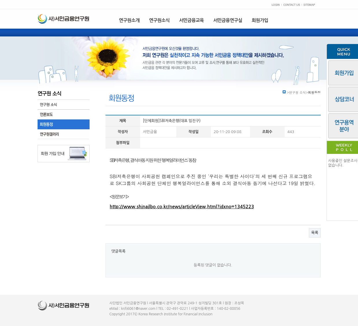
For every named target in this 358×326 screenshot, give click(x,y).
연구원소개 (129, 20)
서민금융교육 (191, 20)
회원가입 (260, 20)
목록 (314, 233)
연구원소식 (159, 20)
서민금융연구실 (227, 20)
